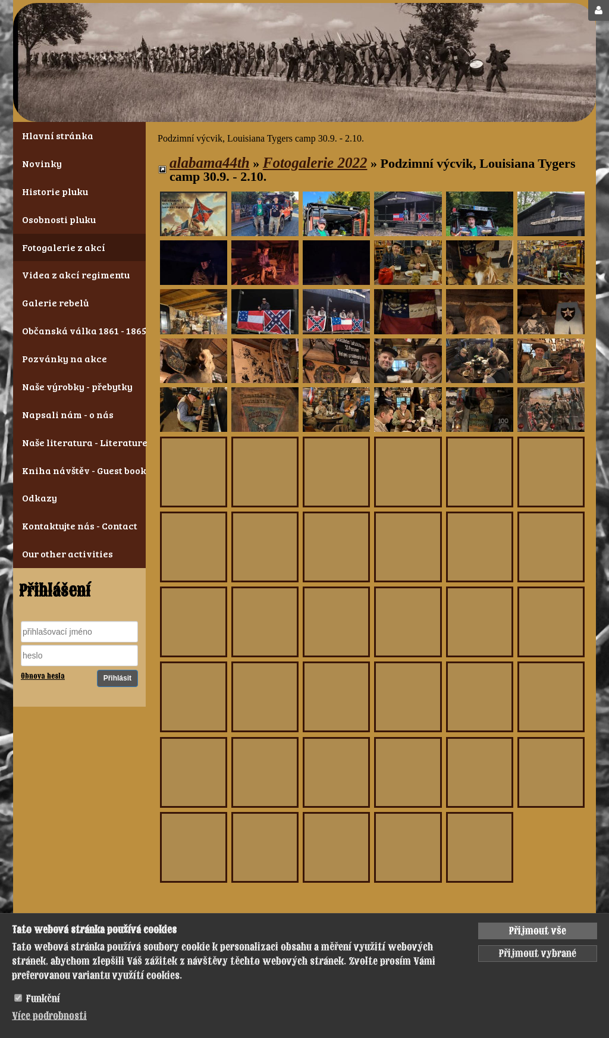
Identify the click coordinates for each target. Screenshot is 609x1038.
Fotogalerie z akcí (63, 247)
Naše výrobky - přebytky (77, 386)
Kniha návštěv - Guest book (79, 470)
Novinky (42, 163)
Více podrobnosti (49, 1016)
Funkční (43, 998)
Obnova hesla (43, 676)
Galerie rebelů (55, 302)
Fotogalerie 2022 (315, 163)
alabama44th (209, 163)
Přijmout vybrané (537, 953)
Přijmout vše (537, 930)
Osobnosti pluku (59, 219)
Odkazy (39, 497)
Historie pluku (55, 191)
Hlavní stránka (57, 135)
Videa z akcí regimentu (76, 274)
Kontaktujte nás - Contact (79, 525)
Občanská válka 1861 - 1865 (79, 330)
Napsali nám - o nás (68, 414)
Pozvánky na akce (64, 358)
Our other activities (67, 553)
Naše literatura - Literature (79, 442)
